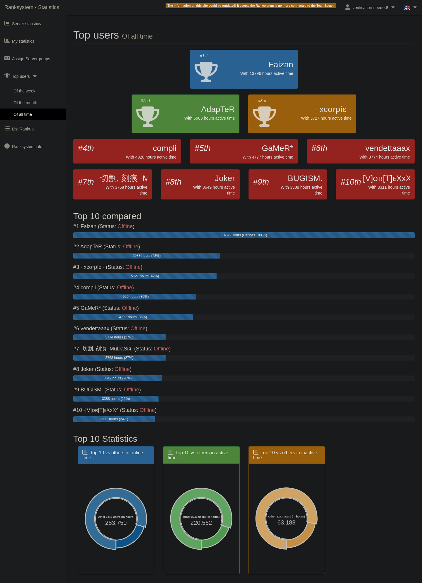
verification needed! (370, 7)
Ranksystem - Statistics (31, 7)
